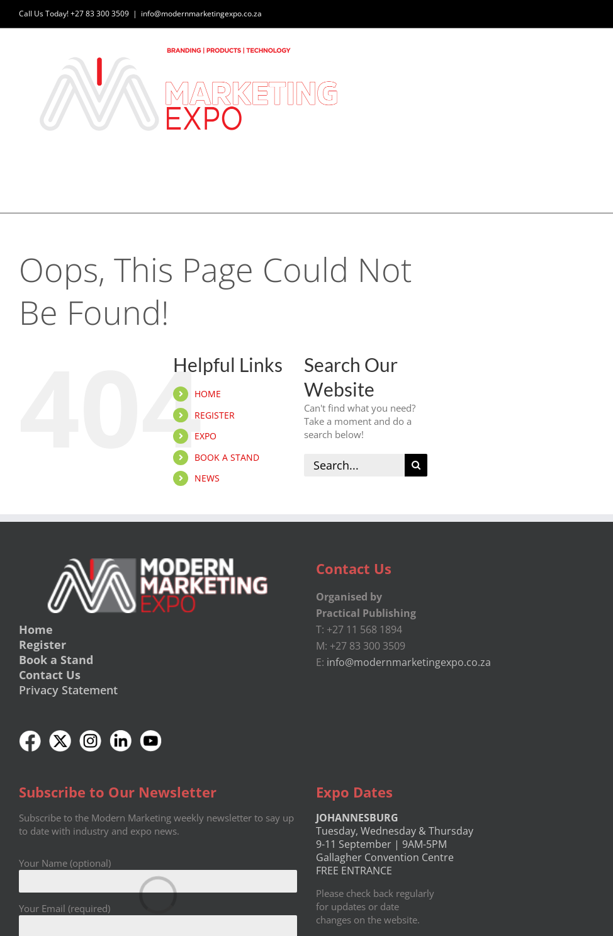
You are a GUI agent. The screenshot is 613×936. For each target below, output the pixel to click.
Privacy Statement (68, 689)
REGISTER (214, 415)
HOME (207, 394)
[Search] (416, 465)
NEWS (207, 478)
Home (36, 629)
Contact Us (50, 674)
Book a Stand (56, 659)
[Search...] (354, 465)
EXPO (205, 436)
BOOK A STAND (226, 457)
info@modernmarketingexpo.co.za (201, 13)
